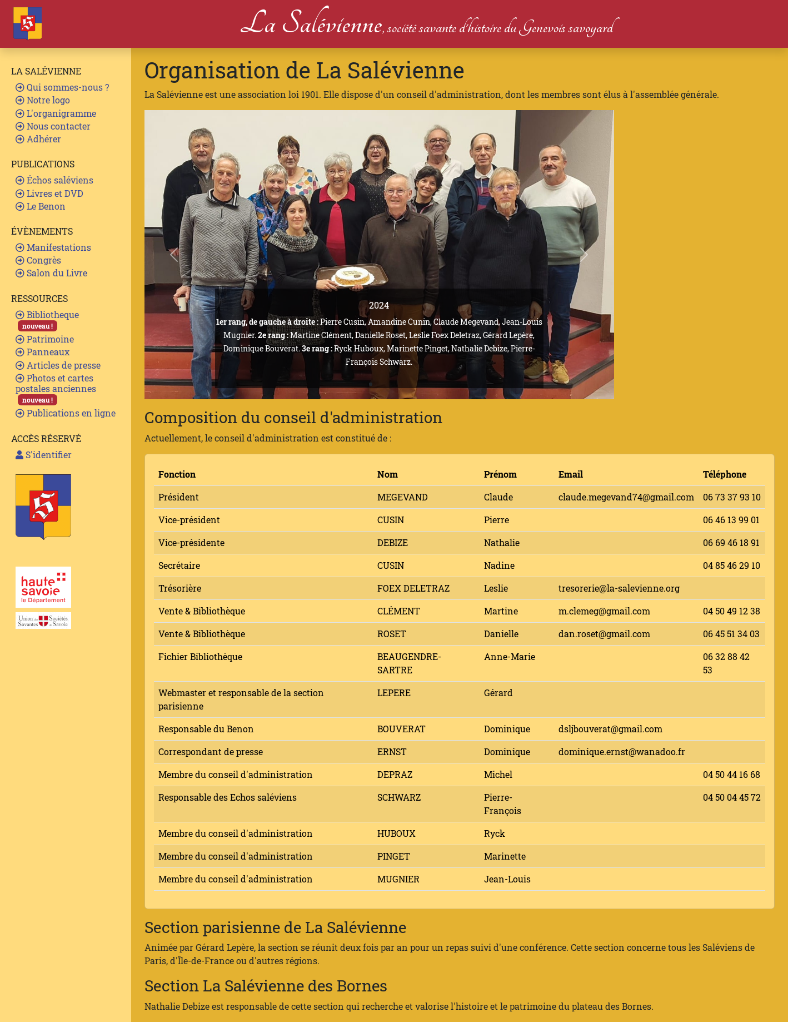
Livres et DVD (49, 193)
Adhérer (38, 139)
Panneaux (42, 352)
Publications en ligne (66, 413)
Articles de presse (58, 365)
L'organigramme (56, 113)
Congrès (38, 260)
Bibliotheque (47, 320)
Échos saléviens (54, 180)
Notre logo (43, 100)
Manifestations (53, 247)
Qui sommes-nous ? (62, 87)
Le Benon (41, 206)
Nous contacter (53, 126)
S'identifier (44, 454)
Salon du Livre (51, 273)
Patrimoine (45, 339)
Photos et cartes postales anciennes (56, 389)
